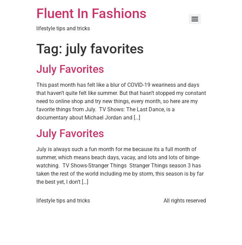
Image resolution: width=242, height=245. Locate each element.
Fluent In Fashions (91, 13)
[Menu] (195, 19)
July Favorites (70, 69)
